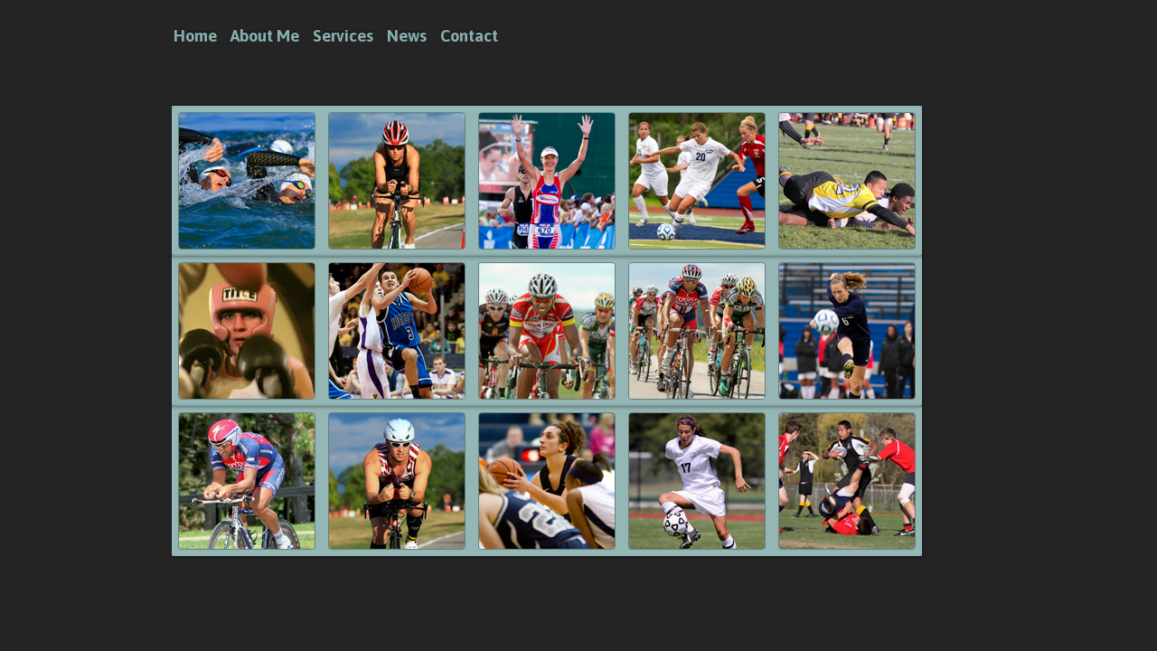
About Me (264, 35)
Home (195, 35)
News (407, 35)
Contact (469, 35)
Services (343, 35)
